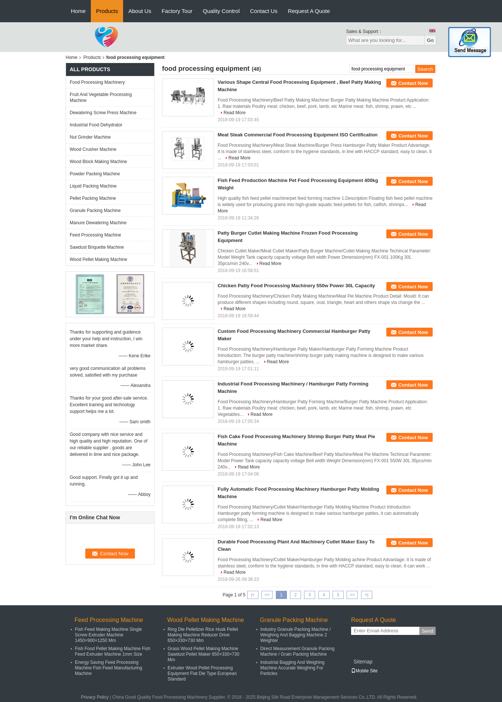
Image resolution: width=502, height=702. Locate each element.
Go (430, 40)
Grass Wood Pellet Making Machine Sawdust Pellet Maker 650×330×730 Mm (203, 654)
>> (352, 594)
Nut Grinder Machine (90, 137)
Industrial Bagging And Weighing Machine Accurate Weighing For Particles (292, 668)
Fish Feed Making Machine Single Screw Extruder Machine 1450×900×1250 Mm (108, 635)
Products (107, 11)
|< (253, 594)
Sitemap (362, 662)
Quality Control (221, 11)
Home (78, 11)
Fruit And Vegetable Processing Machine (101, 97)
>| (367, 594)
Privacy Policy (95, 697)
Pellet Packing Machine (93, 198)
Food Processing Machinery (97, 82)
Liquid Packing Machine (93, 186)
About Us (139, 11)
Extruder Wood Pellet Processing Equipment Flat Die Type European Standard (202, 673)
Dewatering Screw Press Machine (103, 112)
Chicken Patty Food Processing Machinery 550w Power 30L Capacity (296, 285)
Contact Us (263, 11)
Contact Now (413, 83)
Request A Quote (309, 11)
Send (427, 631)
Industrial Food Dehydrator (96, 125)
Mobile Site (364, 670)
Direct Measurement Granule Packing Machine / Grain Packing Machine (297, 651)
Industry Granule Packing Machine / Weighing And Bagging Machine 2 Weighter (295, 635)
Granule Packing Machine (95, 210)
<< (267, 594)
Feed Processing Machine (95, 235)
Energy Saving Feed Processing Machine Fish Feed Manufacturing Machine (108, 668)
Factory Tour (177, 11)
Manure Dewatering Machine (98, 222)
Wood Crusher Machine (93, 149)
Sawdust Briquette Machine (97, 247)
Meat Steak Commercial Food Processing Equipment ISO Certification (297, 135)
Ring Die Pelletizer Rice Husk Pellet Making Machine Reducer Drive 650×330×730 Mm (203, 635)
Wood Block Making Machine (98, 161)
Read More (234, 112)
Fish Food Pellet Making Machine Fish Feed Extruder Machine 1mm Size (112, 651)
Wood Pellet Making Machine (98, 259)
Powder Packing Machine (95, 173)
